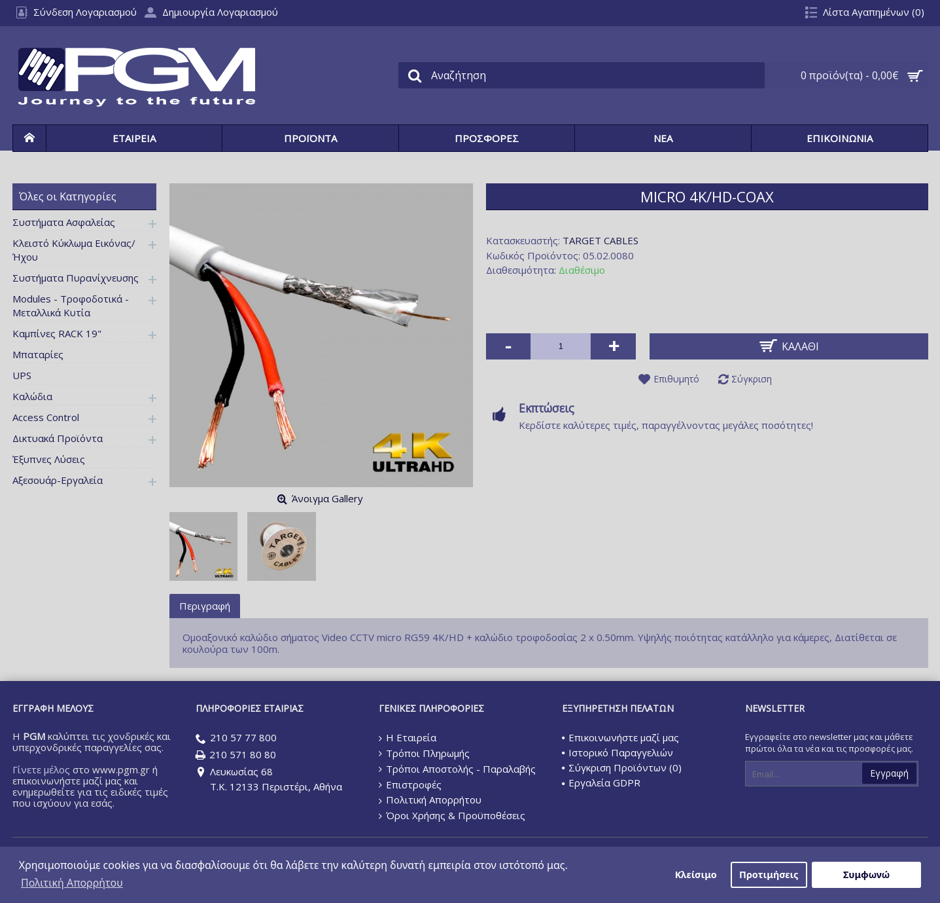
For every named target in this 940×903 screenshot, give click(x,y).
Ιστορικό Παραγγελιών (617, 752)
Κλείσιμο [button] (696, 874)
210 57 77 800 (236, 738)
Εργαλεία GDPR (601, 782)
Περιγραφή (204, 605)
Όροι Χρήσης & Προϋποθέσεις (452, 815)
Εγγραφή (889, 773)
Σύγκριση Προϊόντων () (622, 767)
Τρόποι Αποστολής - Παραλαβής (457, 768)
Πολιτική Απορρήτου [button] (72, 882)
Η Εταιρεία (407, 737)
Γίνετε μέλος (41, 769)
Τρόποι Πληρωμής (424, 753)
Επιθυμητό (676, 379)
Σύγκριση (751, 379)
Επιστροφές (410, 784)
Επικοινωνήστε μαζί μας (620, 737)
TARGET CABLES (600, 240)
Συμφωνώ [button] (866, 874)
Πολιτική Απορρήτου (430, 800)
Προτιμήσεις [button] (768, 874)
